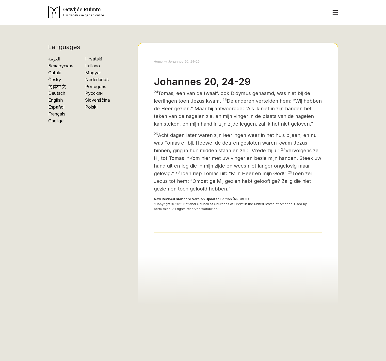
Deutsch (56, 93)
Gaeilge (56, 120)
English (55, 100)
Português (95, 86)
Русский (94, 93)
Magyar (93, 72)
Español (56, 107)
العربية (54, 58)
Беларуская (60, 65)
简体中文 (57, 86)
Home (158, 61)
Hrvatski (93, 58)
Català (54, 72)
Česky (54, 79)
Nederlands (97, 79)
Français (56, 113)
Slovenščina (97, 100)
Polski (91, 107)
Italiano (92, 65)
